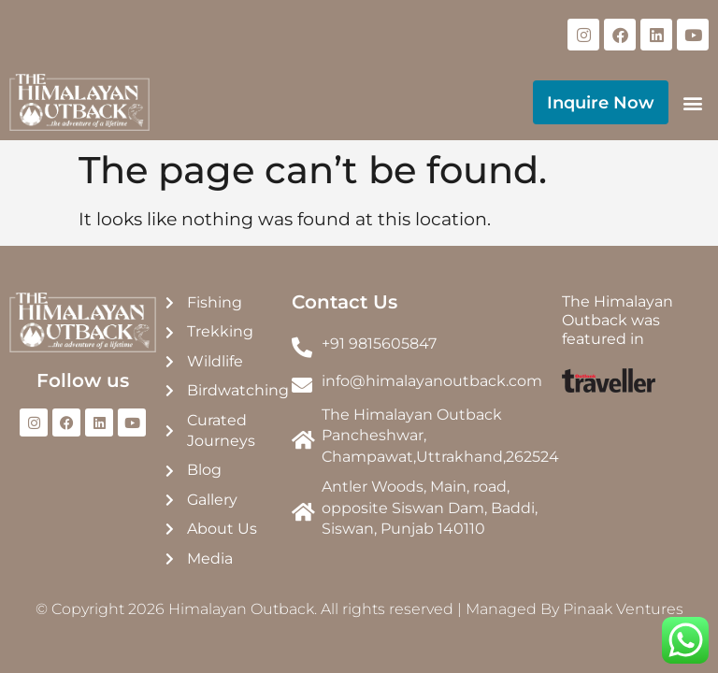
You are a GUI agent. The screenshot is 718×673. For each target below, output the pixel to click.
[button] (693, 102)
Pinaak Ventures (623, 609)
